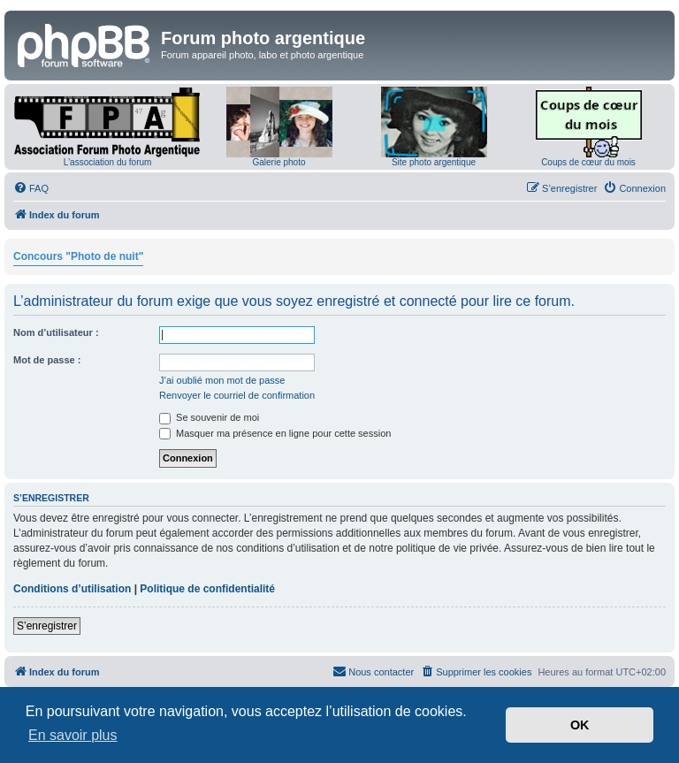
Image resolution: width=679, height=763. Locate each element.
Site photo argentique (434, 162)
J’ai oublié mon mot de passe (222, 380)
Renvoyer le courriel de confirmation (237, 395)
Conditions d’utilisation (72, 589)
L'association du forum (108, 162)
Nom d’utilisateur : (56, 332)
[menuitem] (31, 188)
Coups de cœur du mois (588, 162)
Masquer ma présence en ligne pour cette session (275, 433)
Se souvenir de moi (209, 417)
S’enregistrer (47, 626)
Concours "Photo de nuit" (78, 256)
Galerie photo (278, 162)
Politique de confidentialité (207, 589)
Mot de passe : (46, 360)
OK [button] (580, 725)
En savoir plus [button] (73, 735)
